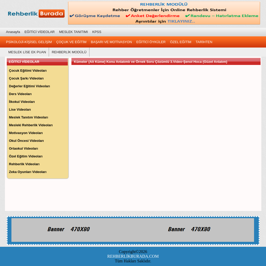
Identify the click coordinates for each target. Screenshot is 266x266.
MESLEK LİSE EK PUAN (27, 52)
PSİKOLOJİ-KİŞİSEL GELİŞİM (29, 42)
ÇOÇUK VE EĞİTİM (71, 42)
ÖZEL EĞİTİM (180, 42)
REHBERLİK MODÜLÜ (69, 52)
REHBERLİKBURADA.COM (133, 256)
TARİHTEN (204, 42)
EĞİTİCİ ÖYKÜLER (151, 42)
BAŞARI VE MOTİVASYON (111, 42)
